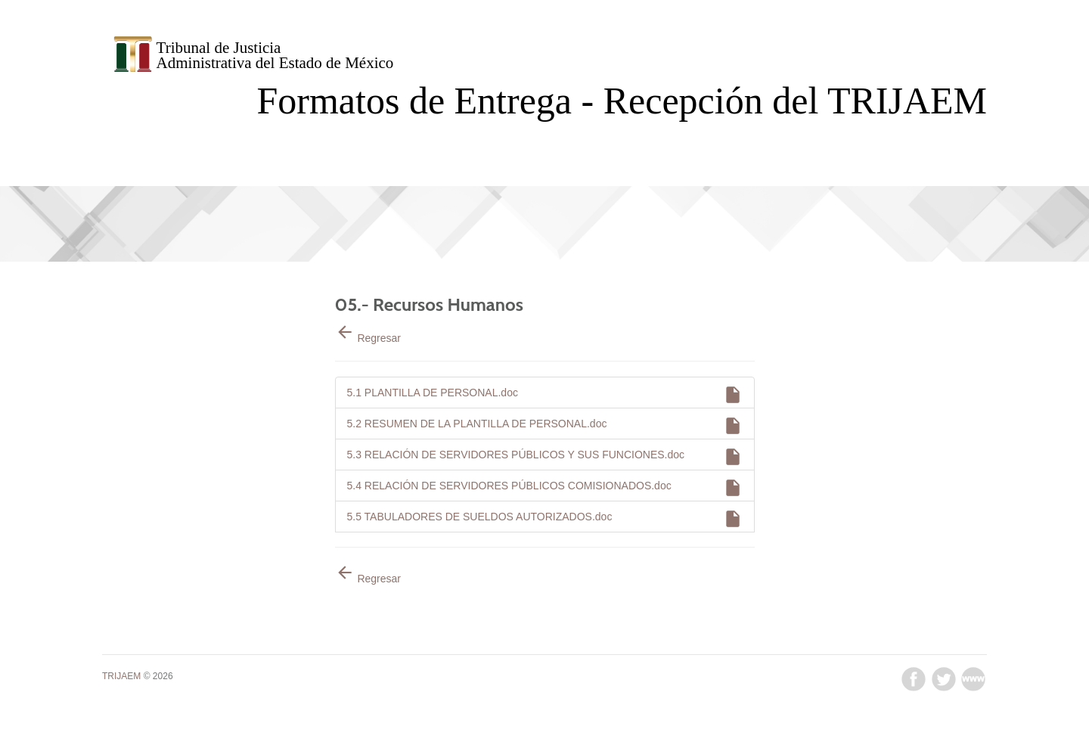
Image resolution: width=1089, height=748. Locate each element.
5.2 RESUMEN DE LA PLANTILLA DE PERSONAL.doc (545, 427)
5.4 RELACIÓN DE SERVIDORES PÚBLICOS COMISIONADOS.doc (545, 489)
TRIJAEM (121, 676)
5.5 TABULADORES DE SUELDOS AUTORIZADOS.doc (545, 520)
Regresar (368, 338)
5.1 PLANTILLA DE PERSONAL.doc (545, 396)
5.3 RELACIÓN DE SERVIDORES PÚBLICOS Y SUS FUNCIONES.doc (545, 458)
